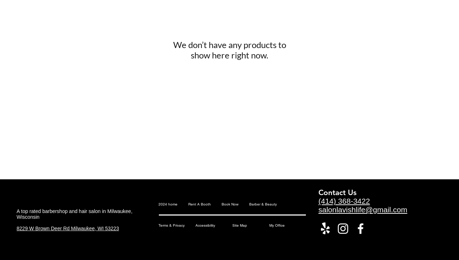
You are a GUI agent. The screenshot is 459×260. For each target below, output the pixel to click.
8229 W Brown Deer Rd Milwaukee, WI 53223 (67, 228)
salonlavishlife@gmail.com (362, 209)
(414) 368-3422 (344, 201)
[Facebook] (361, 229)
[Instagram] (343, 229)
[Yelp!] (325, 229)
